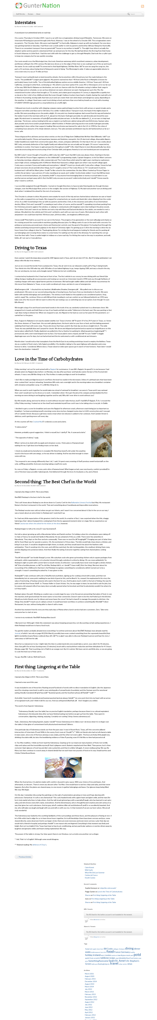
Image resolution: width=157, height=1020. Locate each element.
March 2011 (112, 221)
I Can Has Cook (66, 968)
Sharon (19, 26)
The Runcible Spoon (68, 989)
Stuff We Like (20, 14)
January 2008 (113, 316)
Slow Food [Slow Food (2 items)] (129, 130)
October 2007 (113, 324)
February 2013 (113, 172)
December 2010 (114, 229)
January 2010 (113, 254)
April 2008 (112, 309)
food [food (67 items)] (127, 118)
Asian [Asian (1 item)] (121, 113)
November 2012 (114, 174)
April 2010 (112, 247)
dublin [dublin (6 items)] (133, 116)
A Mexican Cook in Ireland (70, 934)
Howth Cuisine (113, 35)
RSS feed (96, 1017)
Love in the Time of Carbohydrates (49, 382)
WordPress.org (110, 937)
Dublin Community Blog (69, 955)
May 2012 (112, 187)
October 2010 (113, 234)
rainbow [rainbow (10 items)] (135, 127)
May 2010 (112, 244)
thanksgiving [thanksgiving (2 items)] (115, 139)
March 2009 (112, 280)
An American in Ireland (69, 937)
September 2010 (114, 236)
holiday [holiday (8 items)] (126, 121)
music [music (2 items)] (136, 125)
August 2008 (112, 298)
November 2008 (114, 290)
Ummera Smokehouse (69, 991)
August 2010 (112, 239)
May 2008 (112, 306)
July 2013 (111, 167)
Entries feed (109, 932)
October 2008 (113, 293)
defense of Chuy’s (39, 901)
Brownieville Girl (67, 940)
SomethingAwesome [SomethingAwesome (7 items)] (122, 133)
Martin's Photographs (69, 976)
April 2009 (112, 278)
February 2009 (113, 283)
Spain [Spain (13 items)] (135, 132)
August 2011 (112, 208)
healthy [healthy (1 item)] (120, 122)
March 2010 (112, 249)
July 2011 (111, 211)
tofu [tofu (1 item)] (122, 139)
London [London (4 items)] (116, 124)
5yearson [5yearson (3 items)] (112, 113)
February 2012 (113, 192)
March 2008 (112, 311)
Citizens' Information (68, 947)
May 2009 (112, 275)
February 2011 (113, 223)
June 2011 (112, 213)
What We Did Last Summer (118, 29)
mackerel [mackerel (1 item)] (122, 124)
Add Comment (38, 26)
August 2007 (112, 329)
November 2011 (114, 200)
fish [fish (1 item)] (122, 119)
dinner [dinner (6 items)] (127, 116)
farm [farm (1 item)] (119, 119)
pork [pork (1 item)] (139, 124)
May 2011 (112, 216)
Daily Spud (65, 950)
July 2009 (111, 270)
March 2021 (112, 151)
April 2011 (112, 218)
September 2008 (114, 296)
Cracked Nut (38, 453)
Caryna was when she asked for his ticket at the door (54, 562)
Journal (24, 677)
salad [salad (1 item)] (116, 130)
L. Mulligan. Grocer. (68, 970)
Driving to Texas (31, 266)
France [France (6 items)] (134, 119)
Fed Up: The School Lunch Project (73, 960)
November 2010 (114, 231)
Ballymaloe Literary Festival (81, 539)
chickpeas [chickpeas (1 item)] (111, 116)
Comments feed (111, 934)
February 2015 (113, 156)
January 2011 (113, 226)
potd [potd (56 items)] (112, 127)
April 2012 (112, 190)
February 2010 (113, 252)
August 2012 (112, 180)
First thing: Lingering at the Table (47, 710)
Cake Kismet (112, 24)
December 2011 (114, 198)
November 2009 (114, 260)
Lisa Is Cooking (66, 973)
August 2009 (112, 267)
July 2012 (111, 182)
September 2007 (114, 327)
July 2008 (111, 301)
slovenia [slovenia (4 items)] (121, 130)
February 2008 (113, 314)
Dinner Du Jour (66, 952)
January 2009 (113, 285)
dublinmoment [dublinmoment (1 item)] (112, 119)
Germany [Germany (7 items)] (112, 121)
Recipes (30, 14)
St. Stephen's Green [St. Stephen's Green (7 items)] (126, 136)
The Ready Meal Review (69, 986)
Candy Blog (65, 942)
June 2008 (112, 303)
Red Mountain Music (68, 981)
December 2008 (114, 288)
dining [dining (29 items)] (119, 115)
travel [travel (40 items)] (127, 138)
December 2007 (114, 319)
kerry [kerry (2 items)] (110, 125)
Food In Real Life (67, 963)
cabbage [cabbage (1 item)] (139, 113)
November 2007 (114, 321)
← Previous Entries (24, 914)
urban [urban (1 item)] (134, 139)
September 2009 (114, 265)
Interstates (25, 22)
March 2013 (112, 169)
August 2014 (112, 162)
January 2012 (113, 195)
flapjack (53, 392)
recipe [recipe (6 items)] (111, 130)
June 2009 (112, 272)
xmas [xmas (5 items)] (110, 141)
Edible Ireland (66, 958)
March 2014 (112, 164)
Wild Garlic (112, 27)
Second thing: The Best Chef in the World (55, 518)
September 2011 (114, 205)
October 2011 (113, 203)
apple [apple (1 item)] (118, 113)
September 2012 (114, 177)
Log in (107, 929)
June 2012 (112, 185)
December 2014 (114, 159)
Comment (39, 386)
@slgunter (120, 101)
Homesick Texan (67, 965)
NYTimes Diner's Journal (70, 978)
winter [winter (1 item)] (138, 139)
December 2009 (114, 257)
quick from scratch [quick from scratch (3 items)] (123, 128)
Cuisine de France (114, 32)
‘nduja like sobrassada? (131, 45)
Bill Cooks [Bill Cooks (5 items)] (131, 113)
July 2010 (111, 241)
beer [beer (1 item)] (125, 113)
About (38, 14)
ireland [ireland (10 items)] (134, 121)
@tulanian (120, 81)
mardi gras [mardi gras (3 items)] (129, 124)
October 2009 (113, 262)
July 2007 (111, 332)
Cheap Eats (65, 945)
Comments (40, 714)
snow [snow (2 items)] (135, 130)
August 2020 (112, 154)
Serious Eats (65, 983)
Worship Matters (67, 994)
